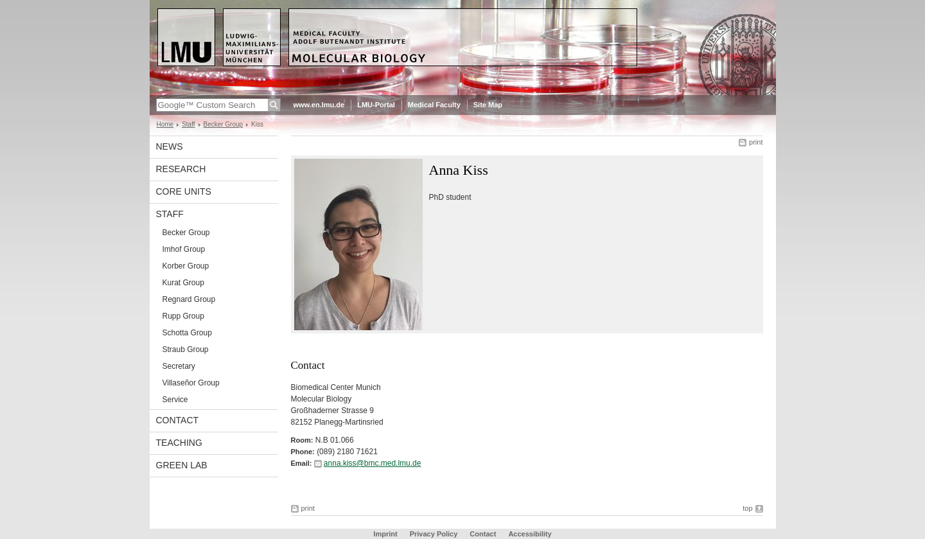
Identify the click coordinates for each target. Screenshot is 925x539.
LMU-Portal (376, 105)
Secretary (179, 366)
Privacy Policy (434, 534)
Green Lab (181, 465)
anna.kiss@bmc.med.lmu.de (372, 463)
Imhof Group (184, 249)
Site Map (487, 105)
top (747, 508)
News (169, 146)
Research (181, 169)
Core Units (183, 191)
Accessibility (529, 534)
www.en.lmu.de (319, 105)
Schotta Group (187, 332)
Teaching (179, 442)
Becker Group (223, 124)
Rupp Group (183, 316)
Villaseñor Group (191, 382)
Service (175, 399)
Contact (483, 534)
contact (177, 420)
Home (165, 124)
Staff (188, 124)
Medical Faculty (434, 105)
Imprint (385, 534)
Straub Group (186, 349)
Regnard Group (189, 299)
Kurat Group (183, 282)
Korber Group (186, 265)
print (755, 142)
